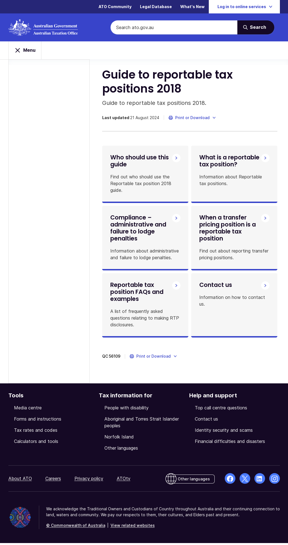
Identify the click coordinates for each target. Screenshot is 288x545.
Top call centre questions (221, 409)
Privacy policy (88, 480)
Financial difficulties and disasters (230, 443)
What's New (192, 6)
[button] (193, 118)
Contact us (206, 421)
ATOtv (123, 480)
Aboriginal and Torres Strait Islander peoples (141, 424)
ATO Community (115, 6)
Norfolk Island (119, 439)
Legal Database (156, 6)
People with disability (126, 409)
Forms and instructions (37, 421)
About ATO (20, 480)
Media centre (28, 409)
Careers (53, 480)
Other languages (121, 450)
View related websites (133, 527)
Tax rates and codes (35, 432)
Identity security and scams (224, 432)
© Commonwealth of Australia (75, 527)
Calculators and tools (36, 443)
